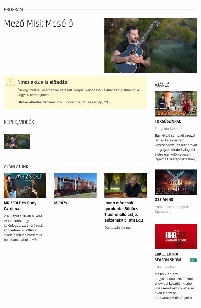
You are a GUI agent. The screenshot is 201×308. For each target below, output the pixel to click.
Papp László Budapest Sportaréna (172, 209)
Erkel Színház (165, 267)
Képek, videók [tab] (19, 122)
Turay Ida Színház (168, 129)
